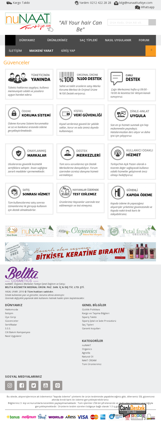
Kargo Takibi (18, 3)
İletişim (9, 313)
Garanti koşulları (91, 328)
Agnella (86, 352)
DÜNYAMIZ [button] (29, 40)
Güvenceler (11, 320)
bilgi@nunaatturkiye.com (133, 3)
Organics (87, 349)
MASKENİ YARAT (41, 51)
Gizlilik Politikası (91, 309)
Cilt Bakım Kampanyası (17, 332)
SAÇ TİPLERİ (88, 40)
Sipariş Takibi (89, 317)
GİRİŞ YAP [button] (70, 51)
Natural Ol (87, 356)
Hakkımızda (11, 309)
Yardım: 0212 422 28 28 (93, 3)
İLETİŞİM (15, 51)
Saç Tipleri (88, 324)
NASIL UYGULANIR (118, 40)
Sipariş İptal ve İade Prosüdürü (99, 320)
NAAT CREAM (89, 360)
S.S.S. (8, 328)
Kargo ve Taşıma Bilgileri (95, 313)
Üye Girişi (10, 317)
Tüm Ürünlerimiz (91, 364)
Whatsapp (145, 7)
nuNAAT (86, 345)
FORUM (144, 40)
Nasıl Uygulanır (13, 335)
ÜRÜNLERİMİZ (59, 40)
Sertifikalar (11, 324)
